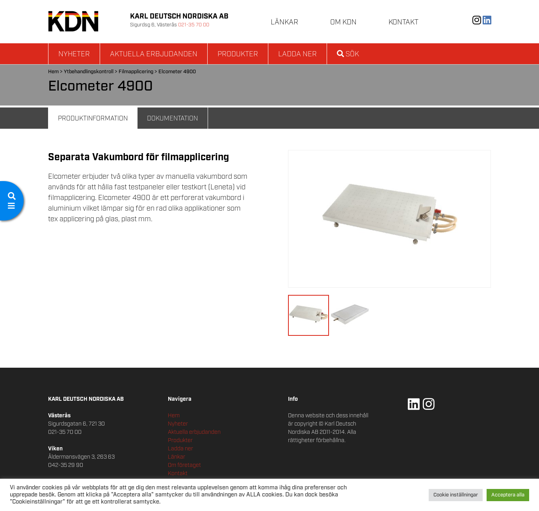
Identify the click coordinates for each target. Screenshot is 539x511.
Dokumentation (172, 119)
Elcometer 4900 (177, 72)
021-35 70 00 (193, 25)
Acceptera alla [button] (507, 495)
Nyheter (74, 54)
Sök (348, 54)
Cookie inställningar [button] (455, 495)
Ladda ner (297, 54)
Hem (53, 72)
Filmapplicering (136, 72)
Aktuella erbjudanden (153, 54)
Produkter (237, 54)
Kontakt (403, 22)
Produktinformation (93, 119)
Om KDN (343, 22)
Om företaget (184, 465)
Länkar (284, 22)
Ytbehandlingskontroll (88, 72)
